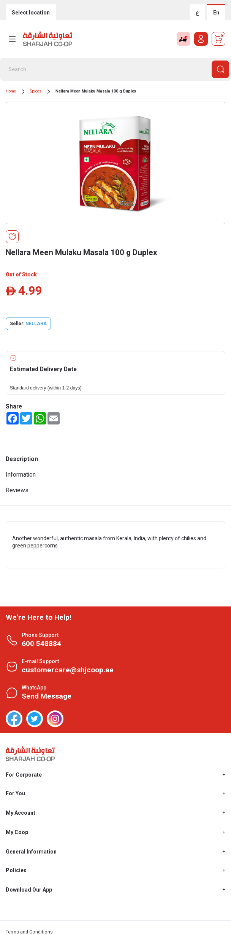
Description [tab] (22, 459)
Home (11, 91)
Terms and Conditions (29, 932)
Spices (35, 91)
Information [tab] (21, 474)
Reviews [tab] (17, 490)
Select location (31, 13)
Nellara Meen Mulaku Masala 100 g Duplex (95, 91)
